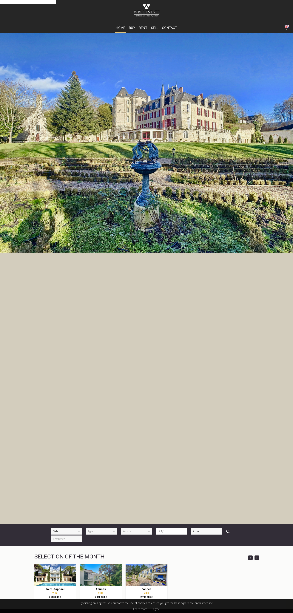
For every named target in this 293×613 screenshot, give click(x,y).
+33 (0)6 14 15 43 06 (94, 521)
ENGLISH (286, 26)
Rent (143, 28)
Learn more (140, 609)
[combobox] (171, 400)
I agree (156, 609)
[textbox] (172, 400)
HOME (120, 28)
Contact (169, 28)
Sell (154, 28)
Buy (132, 28)
